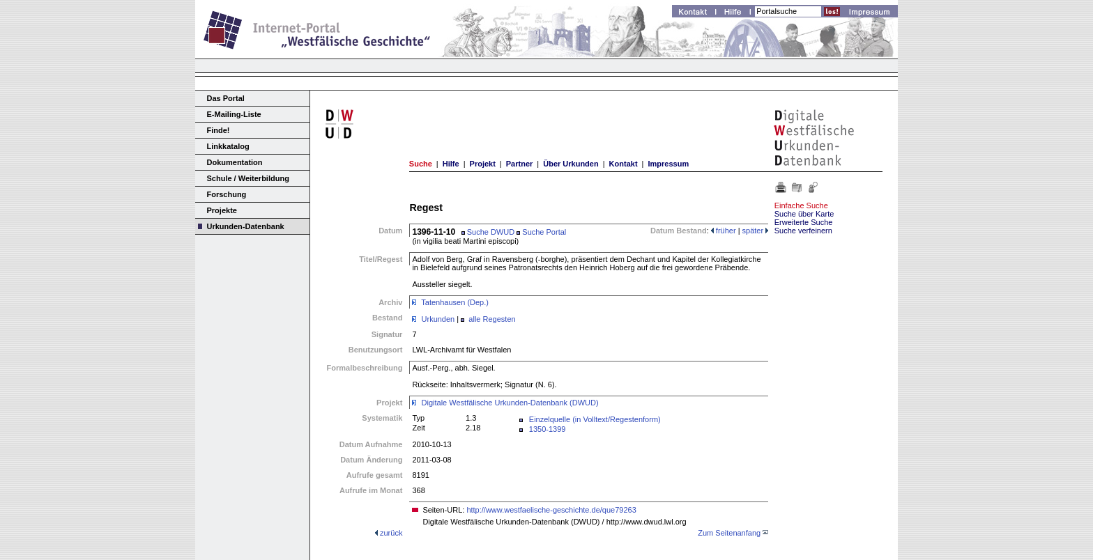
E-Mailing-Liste (234, 114)
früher (723, 230)
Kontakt (623, 164)
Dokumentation (235, 162)
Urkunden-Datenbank (245, 226)
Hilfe (451, 164)
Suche (420, 164)
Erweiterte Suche (803, 222)
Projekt (483, 164)
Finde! (218, 130)
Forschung (227, 194)
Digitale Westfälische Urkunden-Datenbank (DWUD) (510, 402)
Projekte (222, 210)
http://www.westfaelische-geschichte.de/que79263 (551, 510)
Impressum (668, 164)
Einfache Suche (801, 205)
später (755, 230)
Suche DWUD (488, 232)
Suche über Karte (804, 214)
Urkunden (438, 319)
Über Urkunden (570, 164)
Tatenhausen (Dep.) (455, 302)
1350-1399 (547, 429)
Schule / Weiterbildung (248, 178)
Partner (519, 164)
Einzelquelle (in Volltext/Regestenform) (595, 419)
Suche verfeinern (803, 230)
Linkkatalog (228, 146)
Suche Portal (541, 232)
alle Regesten (491, 319)
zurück (391, 533)
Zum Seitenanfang (729, 533)
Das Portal (226, 98)
